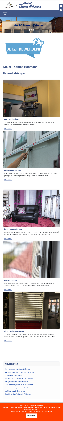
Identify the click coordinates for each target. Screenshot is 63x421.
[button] (29, 30)
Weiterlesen (8, 129)
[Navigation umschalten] (5, 13)
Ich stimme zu (31, 416)
